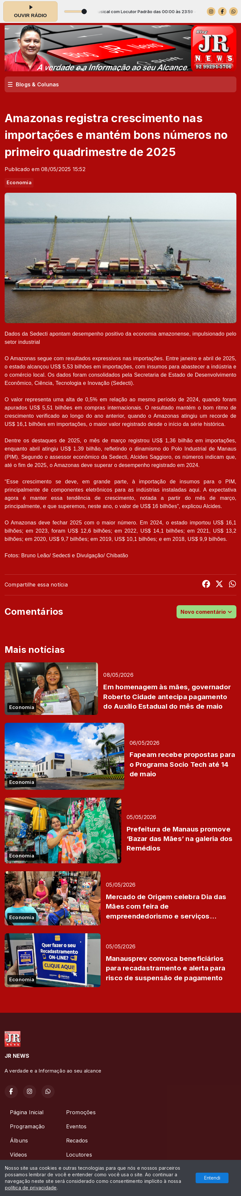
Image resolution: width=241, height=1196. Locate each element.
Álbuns (19, 1140)
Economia (19, 183)
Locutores (79, 1154)
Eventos (76, 1126)
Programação (27, 1126)
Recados (77, 1140)
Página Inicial (26, 1112)
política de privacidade (31, 1187)
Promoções (81, 1112)
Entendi (212, 1178)
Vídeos (18, 1154)
